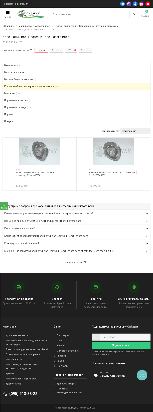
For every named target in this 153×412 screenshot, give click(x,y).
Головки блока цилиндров (20, 79)
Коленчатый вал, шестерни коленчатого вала (31, 86)
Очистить (41, 50)
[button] (110, 374)
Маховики (12, 93)
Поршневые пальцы (17, 107)
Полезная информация (15, 4)
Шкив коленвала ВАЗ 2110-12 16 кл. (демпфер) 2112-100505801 (113, 173)
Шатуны (10, 121)
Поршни (11, 114)
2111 (69, 50)
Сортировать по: (110, 131)
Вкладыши (12, 65)
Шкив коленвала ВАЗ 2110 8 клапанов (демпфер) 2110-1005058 (35, 173)
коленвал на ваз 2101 (76, 262)
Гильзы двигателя (15, 72)
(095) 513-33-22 (20, 393)
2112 (83, 50)
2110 (54, 50)
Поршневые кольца (17, 100)
